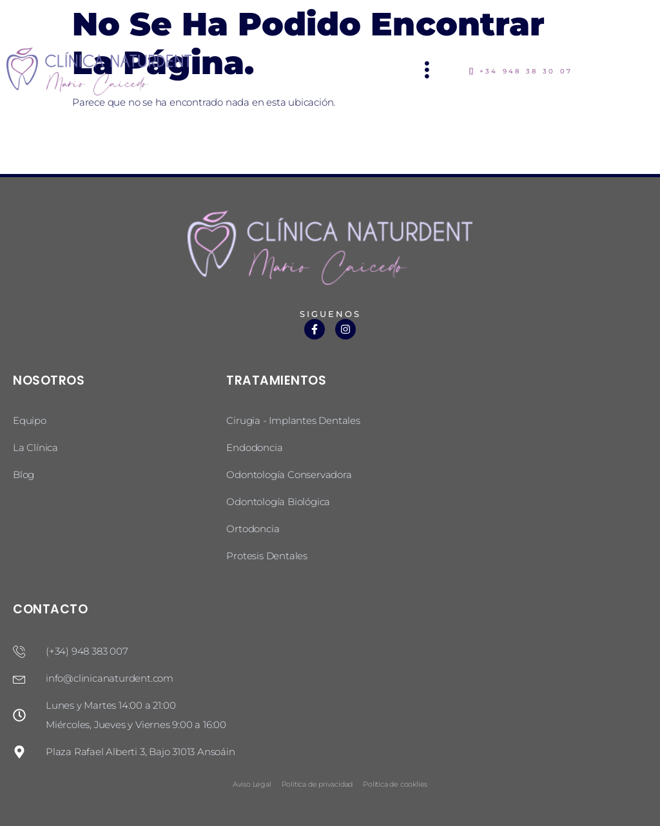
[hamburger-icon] (427, 71)
